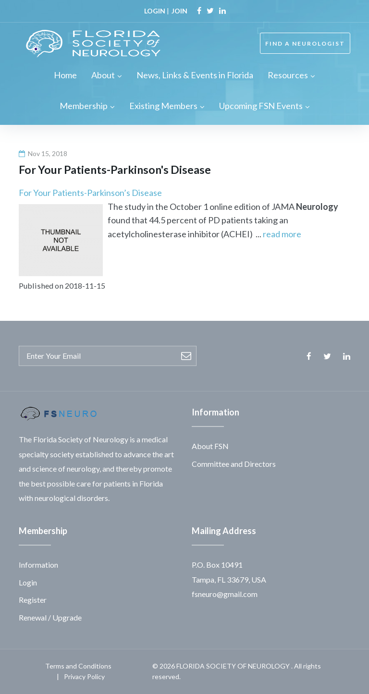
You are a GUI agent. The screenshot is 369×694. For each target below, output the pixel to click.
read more (282, 234)
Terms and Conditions (78, 666)
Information (38, 564)
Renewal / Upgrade (50, 617)
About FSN (210, 445)
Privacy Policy (84, 676)
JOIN (179, 11)
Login (28, 582)
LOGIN (154, 11)
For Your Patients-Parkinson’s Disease (90, 192)
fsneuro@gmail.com (225, 593)
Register (33, 599)
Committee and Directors (234, 463)
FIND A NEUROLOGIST (305, 43)
